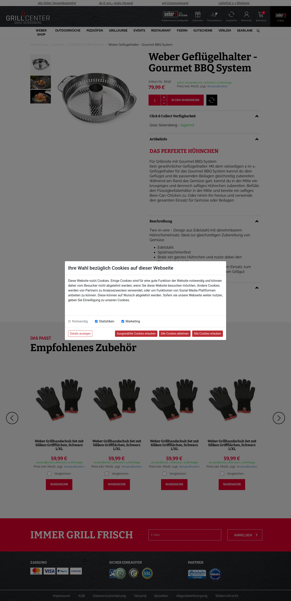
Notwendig (80, 321)
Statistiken (106, 321)
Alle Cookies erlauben (207, 333)
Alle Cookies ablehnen (175, 333)
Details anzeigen (80, 333)
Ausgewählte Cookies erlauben (136, 333)
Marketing (132, 321)
